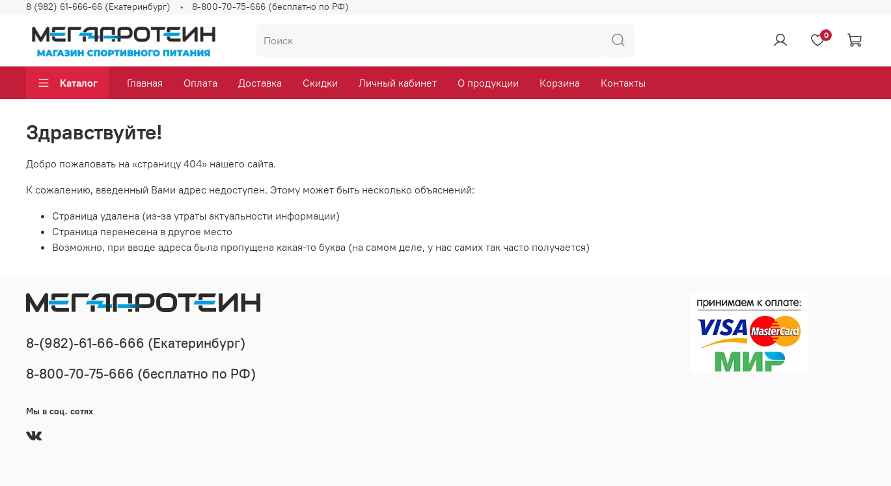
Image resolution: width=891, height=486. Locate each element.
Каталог (67, 82)
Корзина (560, 82)
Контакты (623, 82)
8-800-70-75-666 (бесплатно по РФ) (270, 6)
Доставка (260, 82)
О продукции (488, 82)
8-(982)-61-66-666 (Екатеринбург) (135, 343)
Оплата (200, 82)
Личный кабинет (398, 82)
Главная (145, 82)
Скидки (320, 82)
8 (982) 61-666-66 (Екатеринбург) (98, 6)
